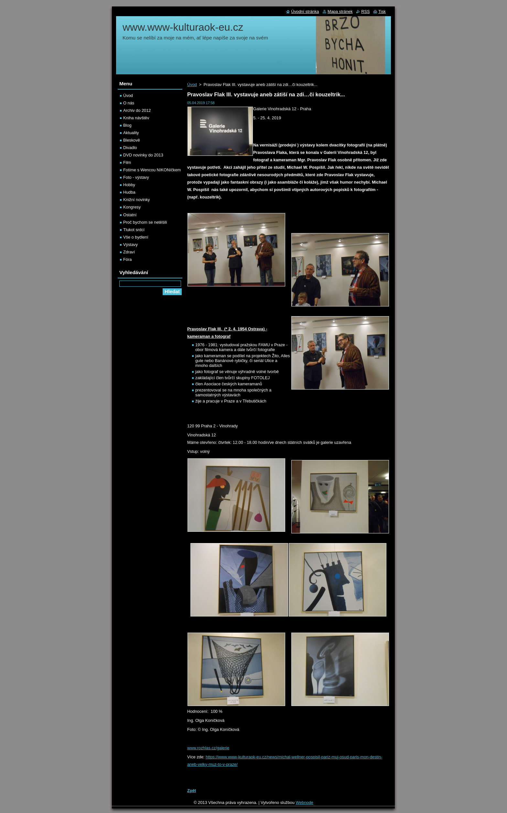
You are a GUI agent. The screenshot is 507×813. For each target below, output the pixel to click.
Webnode (304, 802)
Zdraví (129, 252)
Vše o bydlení (135, 237)
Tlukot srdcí (134, 229)
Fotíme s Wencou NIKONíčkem (152, 169)
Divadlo (130, 147)
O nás (128, 103)
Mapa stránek (340, 11)
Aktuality (131, 132)
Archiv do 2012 (137, 110)
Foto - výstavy (136, 177)
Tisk (382, 11)
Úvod (192, 84)
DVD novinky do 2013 (143, 155)
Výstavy (130, 244)
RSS (365, 11)
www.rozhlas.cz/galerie (208, 747)
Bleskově (131, 140)
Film (127, 162)
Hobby (129, 184)
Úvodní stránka (305, 11)
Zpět (191, 790)
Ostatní (129, 214)
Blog (127, 125)
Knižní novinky (136, 199)
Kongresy (132, 207)
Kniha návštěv (136, 117)
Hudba (129, 192)
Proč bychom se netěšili (145, 222)
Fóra (127, 259)
